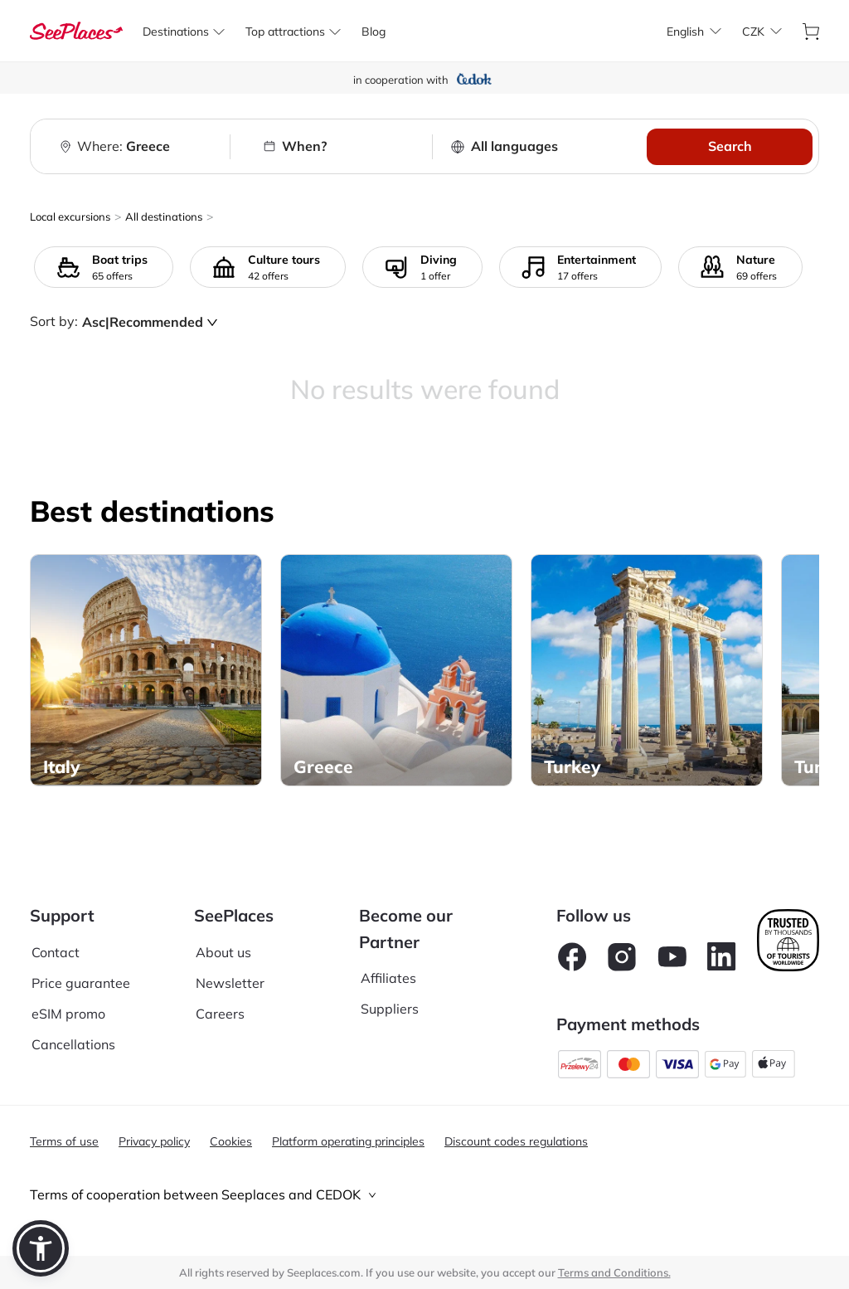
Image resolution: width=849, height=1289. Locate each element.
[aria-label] (76, 31)
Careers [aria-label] (220, 1013)
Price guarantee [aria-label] (81, 983)
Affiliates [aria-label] (388, 978)
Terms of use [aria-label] (64, 1141)
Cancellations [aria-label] (73, 1044)
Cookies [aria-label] (231, 1141)
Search (730, 146)
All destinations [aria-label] (163, 216)
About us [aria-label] (223, 952)
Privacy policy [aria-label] (154, 1141)
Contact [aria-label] (56, 952)
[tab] (424, 1195)
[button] (41, 1248)
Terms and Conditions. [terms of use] (614, 1272)
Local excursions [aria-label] (70, 216)
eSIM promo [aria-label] (68, 1013)
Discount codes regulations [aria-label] (516, 1141)
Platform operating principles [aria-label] (348, 1141)
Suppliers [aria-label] (390, 1008)
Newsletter (230, 983)
